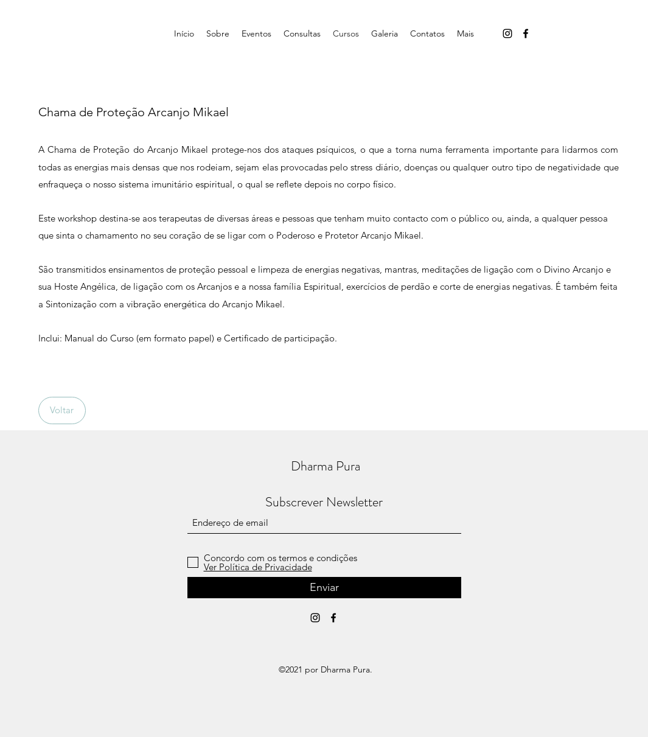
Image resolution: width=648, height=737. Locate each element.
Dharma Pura (325, 465)
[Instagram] (507, 33)
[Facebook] (526, 33)
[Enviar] (324, 587)
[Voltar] (62, 410)
